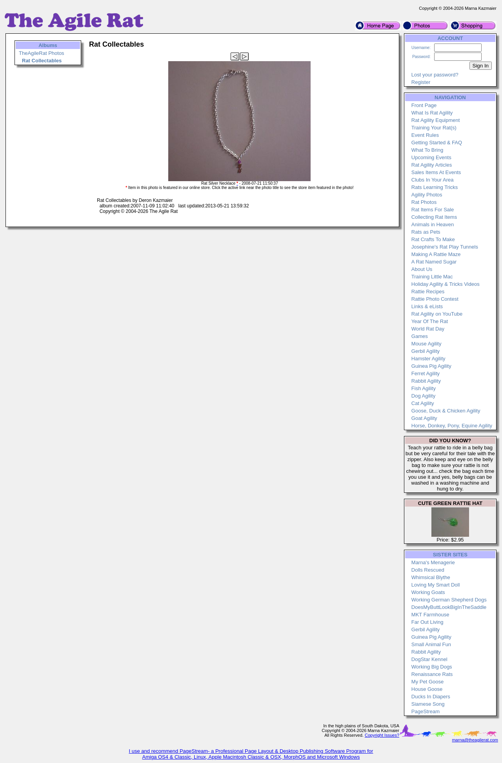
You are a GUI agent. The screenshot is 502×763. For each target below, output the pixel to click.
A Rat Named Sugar (434, 262)
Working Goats (428, 592)
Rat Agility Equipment (435, 120)
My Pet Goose (427, 682)
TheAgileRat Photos (41, 53)
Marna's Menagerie (433, 562)
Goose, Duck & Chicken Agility (445, 411)
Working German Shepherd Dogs (449, 600)
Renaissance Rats (432, 674)
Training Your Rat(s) (434, 128)
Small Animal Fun (431, 644)
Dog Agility (423, 396)
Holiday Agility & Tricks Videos (445, 284)
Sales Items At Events (436, 172)
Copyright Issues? (382, 735)
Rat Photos (424, 202)
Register (420, 82)
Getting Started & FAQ (436, 142)
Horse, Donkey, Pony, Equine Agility (451, 426)
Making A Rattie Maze (436, 254)
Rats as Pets (425, 232)
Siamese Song (428, 704)
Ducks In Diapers (430, 696)
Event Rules (425, 135)
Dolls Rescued (427, 570)
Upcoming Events (431, 157)
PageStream (425, 711)
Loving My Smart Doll (435, 585)
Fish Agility (423, 388)
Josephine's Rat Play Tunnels (444, 247)
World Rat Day (427, 329)
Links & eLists (427, 306)
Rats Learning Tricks (434, 187)
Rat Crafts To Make (433, 239)
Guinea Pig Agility (431, 366)
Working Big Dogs (431, 667)
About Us (421, 269)
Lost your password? (434, 75)
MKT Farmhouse (430, 615)
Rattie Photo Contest (434, 299)
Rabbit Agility (426, 381)
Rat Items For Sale (432, 210)
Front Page (424, 105)
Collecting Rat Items (434, 217)
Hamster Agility (428, 359)
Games (419, 336)
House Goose (427, 689)
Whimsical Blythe (430, 577)
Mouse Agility (426, 344)
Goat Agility (424, 418)
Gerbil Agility (425, 351)
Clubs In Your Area (432, 180)
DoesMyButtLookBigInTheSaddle (449, 607)
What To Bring (427, 150)
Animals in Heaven (432, 224)
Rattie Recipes (428, 291)
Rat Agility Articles (431, 165)
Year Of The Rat (429, 321)
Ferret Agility (425, 373)
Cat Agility (422, 403)
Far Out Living (427, 622)
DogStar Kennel (429, 659)
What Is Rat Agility (432, 113)
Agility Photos (426, 195)
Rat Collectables (42, 61)
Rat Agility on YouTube (436, 314)
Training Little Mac (432, 277)
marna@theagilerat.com (475, 740)
